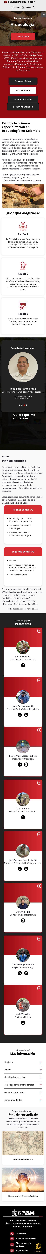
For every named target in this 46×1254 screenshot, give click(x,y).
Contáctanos (23, 36)
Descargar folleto (23, 81)
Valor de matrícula (23, 99)
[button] (34, 7)
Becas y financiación (23, 106)
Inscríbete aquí (23, 90)
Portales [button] (26, 7)
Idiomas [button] (15, 7)
